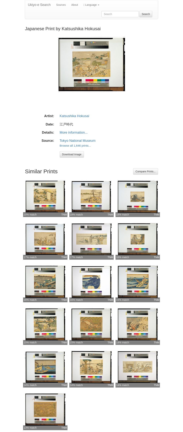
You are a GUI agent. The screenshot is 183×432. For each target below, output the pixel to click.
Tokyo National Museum (78, 141)
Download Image (72, 154)
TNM (64, 214)
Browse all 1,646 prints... (75, 145)
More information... (74, 132)
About (74, 4)
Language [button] (91, 4)
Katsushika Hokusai (74, 116)
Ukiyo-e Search (39, 5)
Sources (61, 4)
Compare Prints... (145, 171)
